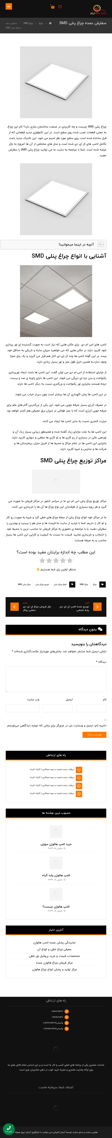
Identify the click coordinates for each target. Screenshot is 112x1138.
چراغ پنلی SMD (24, 584)
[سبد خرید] (52, 6)
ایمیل (69, 700)
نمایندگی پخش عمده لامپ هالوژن (54, 943)
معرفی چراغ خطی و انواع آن (54, 949)
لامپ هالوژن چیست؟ (56, 907)
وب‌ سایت (33, 700)
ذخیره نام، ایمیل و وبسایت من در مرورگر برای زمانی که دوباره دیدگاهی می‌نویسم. (56, 726)
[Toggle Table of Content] (99, 244)
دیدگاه (101, 662)
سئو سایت (77, 1132)
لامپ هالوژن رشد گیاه (56, 875)
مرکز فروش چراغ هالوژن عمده (54, 963)
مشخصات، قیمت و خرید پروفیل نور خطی (54, 956)
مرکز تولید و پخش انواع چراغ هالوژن (54, 970)
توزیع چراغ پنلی (42, 584)
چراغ (95, 584)
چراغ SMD (84, 584)
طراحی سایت (91, 1132)
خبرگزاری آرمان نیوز (30, 1132)
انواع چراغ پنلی (60, 584)
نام (104, 700)
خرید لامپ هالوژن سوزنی (56, 844)
